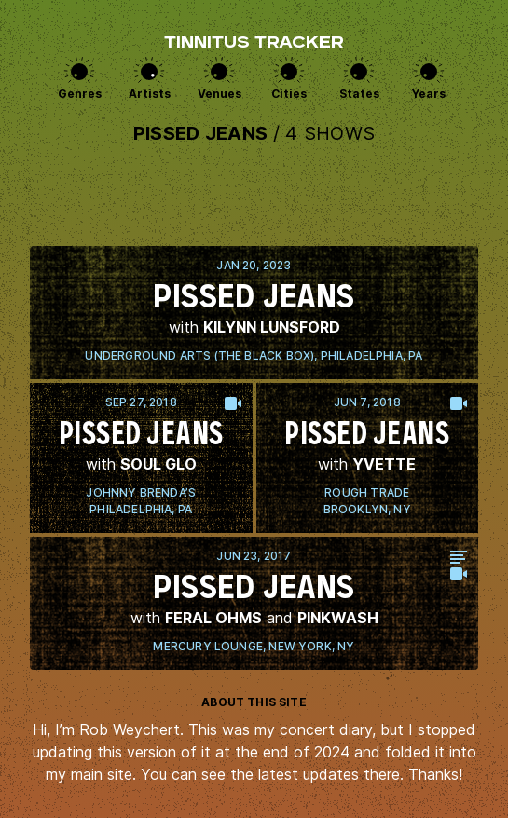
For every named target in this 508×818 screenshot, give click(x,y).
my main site (89, 774)
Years (429, 94)
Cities (289, 94)
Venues (219, 94)
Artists (150, 94)
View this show (254, 312)
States (359, 94)
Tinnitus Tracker (254, 43)
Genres (80, 94)
